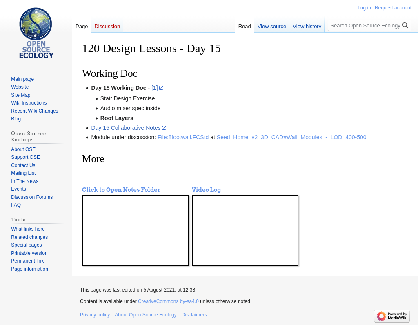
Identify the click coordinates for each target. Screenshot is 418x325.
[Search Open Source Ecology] (369, 25)
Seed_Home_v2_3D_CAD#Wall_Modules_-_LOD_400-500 (292, 137)
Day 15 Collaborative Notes (125, 128)
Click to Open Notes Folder (121, 190)
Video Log (206, 190)
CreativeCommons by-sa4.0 (168, 301)
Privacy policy (95, 315)
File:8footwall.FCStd (183, 137)
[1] (154, 88)
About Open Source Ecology (145, 315)
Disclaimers (194, 315)
